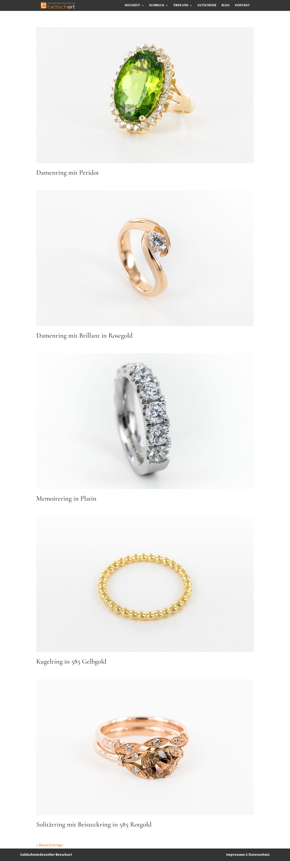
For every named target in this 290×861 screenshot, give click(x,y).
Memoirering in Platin (66, 498)
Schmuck (156, 5)
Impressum (235, 855)
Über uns (180, 5)
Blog (226, 5)
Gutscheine (206, 5)
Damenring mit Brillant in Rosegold (84, 335)
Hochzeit (132, 5)
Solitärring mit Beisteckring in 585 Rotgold (93, 824)
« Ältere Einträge (49, 845)
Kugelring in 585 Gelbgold (71, 661)
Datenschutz (259, 855)
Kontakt (242, 5)
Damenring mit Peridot (67, 172)
